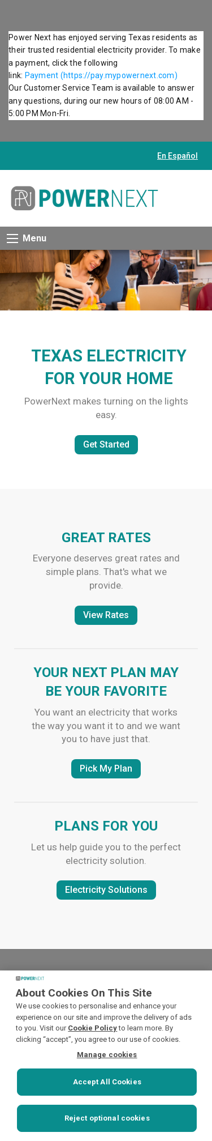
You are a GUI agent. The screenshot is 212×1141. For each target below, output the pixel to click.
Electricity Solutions (106, 889)
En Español (177, 155)
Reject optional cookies (107, 1118)
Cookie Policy (92, 1028)
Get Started (106, 444)
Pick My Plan (106, 768)
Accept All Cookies (107, 1082)
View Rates (106, 615)
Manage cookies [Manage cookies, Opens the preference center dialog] (107, 1054)
